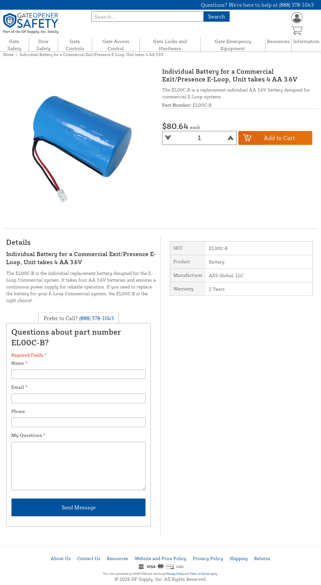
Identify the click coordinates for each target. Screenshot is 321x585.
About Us (61, 558)
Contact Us (88, 558)
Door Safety (43, 45)
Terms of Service (200, 573)
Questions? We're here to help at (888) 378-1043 (257, 5)
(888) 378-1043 (96, 318)
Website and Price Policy (160, 558)
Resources (278, 41)
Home (8, 54)
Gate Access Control (115, 45)
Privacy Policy (208, 558)
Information (306, 41)
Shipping (239, 558)
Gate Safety (14, 45)
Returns (262, 558)
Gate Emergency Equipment (233, 45)
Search (216, 16)
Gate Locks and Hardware (170, 45)
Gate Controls (75, 45)
